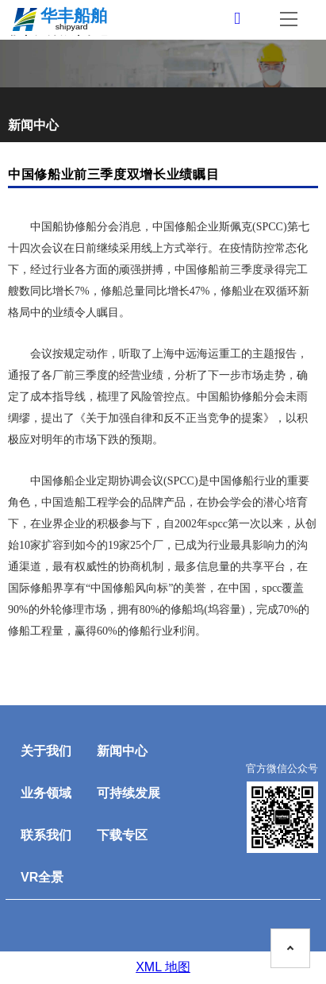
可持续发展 (128, 793)
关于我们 (46, 751)
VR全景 (42, 877)
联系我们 (46, 835)
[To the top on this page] (290, 948)
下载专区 (122, 835)
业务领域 (46, 793)
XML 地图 (163, 967)
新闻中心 (122, 751)
